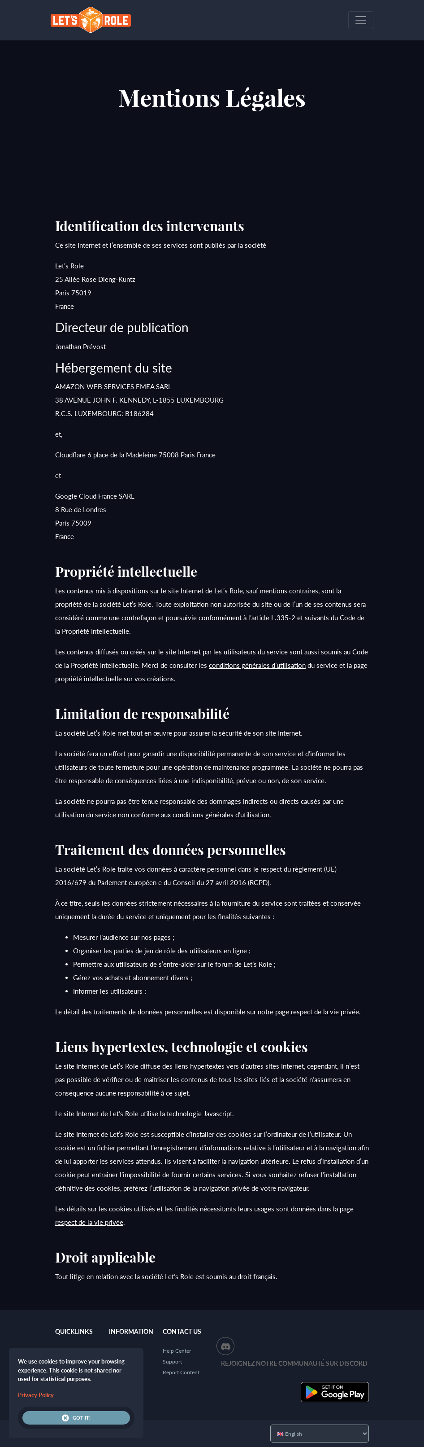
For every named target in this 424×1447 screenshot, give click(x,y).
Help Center (177, 1350)
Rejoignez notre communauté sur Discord (294, 1363)
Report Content (181, 1372)
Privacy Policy (36, 1395)
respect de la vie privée (325, 1012)
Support (172, 1361)
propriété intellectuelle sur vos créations (114, 679)
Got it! (76, 1417)
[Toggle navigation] (360, 20)
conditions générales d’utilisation (257, 665)
